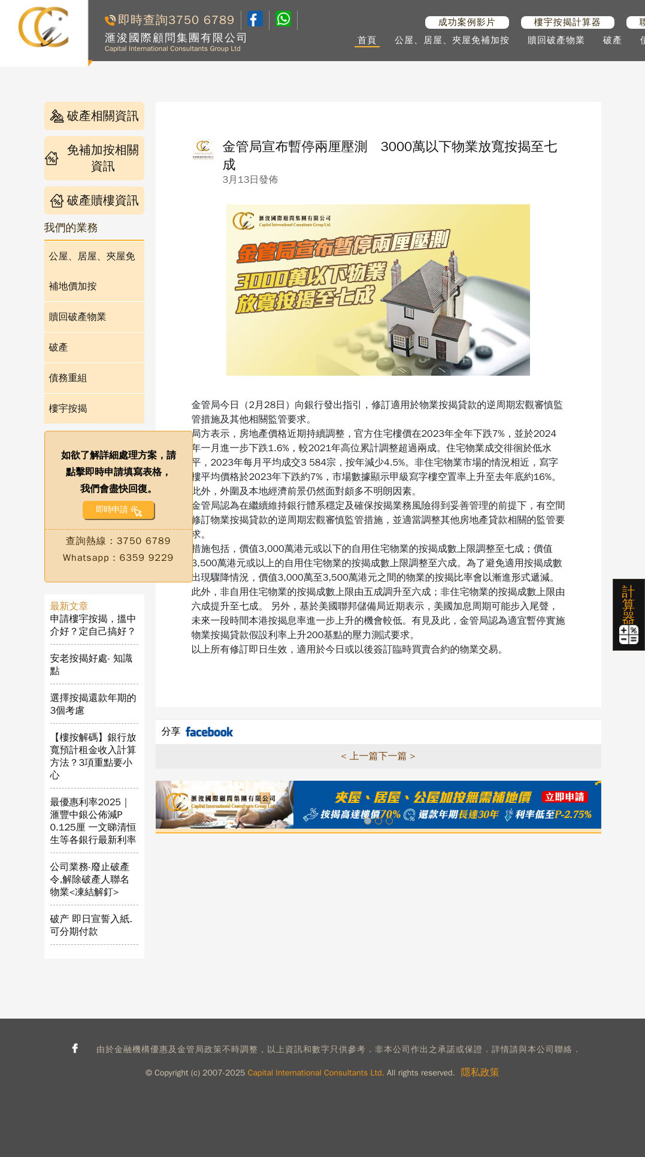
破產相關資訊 (94, 115)
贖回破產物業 (556, 40)
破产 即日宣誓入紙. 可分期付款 (91, 925)
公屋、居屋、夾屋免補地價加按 (92, 271)
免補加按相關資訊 (91, 158)
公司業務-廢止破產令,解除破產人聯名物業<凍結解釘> (90, 879)
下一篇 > (397, 756)
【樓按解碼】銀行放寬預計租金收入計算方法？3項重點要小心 (93, 756)
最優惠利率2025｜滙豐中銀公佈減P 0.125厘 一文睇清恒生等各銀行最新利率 (93, 821)
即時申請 (112, 510)
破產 (612, 40)
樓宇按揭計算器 (567, 22)
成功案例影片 (467, 22)
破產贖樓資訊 (94, 200)
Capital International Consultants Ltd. (316, 1073)
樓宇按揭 (68, 409)
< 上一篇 (359, 756)
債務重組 (68, 378)
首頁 (367, 40)
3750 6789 (201, 20)
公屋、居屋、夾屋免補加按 (452, 40)
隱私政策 (480, 1073)
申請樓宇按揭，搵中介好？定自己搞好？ (93, 625)
